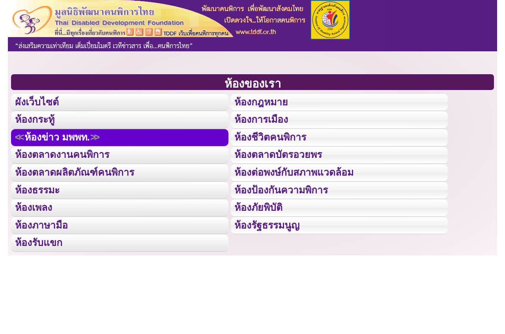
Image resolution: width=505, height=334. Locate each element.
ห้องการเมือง (261, 119)
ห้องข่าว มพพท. (57, 136)
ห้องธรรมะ (37, 189)
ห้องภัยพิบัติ (258, 206)
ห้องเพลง (33, 206)
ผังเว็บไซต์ (36, 102)
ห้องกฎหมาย (261, 102)
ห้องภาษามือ (41, 224)
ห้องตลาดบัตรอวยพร (278, 154)
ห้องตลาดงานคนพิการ (62, 154)
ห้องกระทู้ (34, 119)
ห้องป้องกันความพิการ (281, 189)
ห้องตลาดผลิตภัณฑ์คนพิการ (74, 171)
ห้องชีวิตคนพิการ (270, 136)
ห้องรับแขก (38, 241)
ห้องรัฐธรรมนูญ (266, 224)
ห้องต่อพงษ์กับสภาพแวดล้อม (294, 171)
